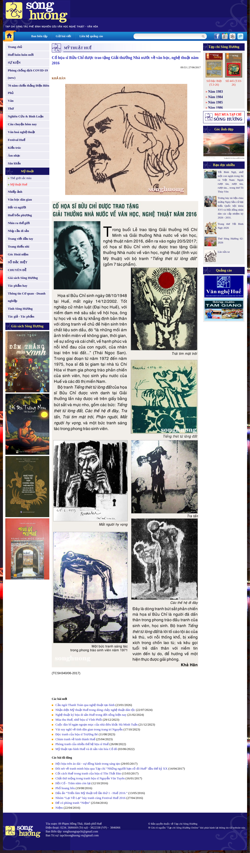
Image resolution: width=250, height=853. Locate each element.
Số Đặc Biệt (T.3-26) (214, 82)
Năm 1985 (215, 102)
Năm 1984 (215, 97)
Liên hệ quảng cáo (91, 36)
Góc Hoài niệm (18, 254)
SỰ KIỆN (14, 62)
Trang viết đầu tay (20, 238)
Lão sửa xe (224, 251)
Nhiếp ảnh (15, 191)
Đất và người (17, 207)
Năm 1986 (215, 108)
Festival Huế (16, 140)
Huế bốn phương (20, 215)
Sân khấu (14, 163)
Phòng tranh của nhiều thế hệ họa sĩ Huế (82, 744)
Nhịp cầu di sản (18, 231)
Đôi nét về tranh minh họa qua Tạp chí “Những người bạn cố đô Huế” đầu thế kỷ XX (111, 768)
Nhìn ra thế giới (19, 223)
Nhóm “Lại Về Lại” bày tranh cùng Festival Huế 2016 (90, 798)
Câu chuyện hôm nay (22, 124)
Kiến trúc (14, 147)
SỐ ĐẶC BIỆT (17, 262)
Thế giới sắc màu (20, 178)
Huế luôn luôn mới (21, 55)
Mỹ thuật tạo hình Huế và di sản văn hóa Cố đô (86, 749)
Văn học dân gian (20, 199)
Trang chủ (15, 47)
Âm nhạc (14, 155)
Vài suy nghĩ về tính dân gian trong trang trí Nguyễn (89, 729)
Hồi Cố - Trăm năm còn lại (73, 783)
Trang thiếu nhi (18, 246)
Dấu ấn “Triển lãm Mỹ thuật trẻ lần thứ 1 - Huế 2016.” (91, 793)
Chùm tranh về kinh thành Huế (75, 739)
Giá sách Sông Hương (23, 278)
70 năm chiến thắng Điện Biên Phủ (28, 89)
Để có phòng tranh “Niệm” (72, 803)
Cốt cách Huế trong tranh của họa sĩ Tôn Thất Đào (88, 773)
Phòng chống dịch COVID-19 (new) (28, 74)
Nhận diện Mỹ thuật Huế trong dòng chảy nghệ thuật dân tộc (95, 710)
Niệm (59, 807)
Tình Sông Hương (20, 308)
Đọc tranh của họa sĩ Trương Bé (76, 734)
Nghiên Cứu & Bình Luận (25, 116)
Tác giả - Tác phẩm (21, 316)
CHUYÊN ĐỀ (17, 270)
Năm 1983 (215, 91)
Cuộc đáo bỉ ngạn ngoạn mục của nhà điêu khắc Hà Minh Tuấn (96, 724)
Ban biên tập (39, 36)
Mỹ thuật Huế (18, 184)
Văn (10, 100)
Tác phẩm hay (17, 285)
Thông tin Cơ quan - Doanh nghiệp (26, 297)
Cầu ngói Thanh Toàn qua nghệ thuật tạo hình (85, 705)
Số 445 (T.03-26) (233, 82)
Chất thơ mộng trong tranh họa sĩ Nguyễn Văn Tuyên (90, 778)
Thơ (11, 108)
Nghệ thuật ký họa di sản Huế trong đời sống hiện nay (90, 715)
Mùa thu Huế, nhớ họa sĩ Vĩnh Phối (78, 719)
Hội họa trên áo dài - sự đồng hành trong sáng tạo (87, 763)
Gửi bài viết (63, 36)
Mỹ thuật (27, 171)
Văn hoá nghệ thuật (21, 132)
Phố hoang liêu (65, 788)
